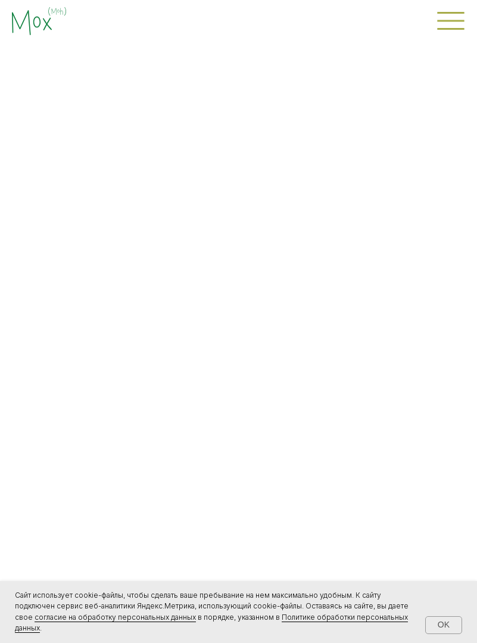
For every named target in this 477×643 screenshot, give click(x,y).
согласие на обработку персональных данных (115, 617)
